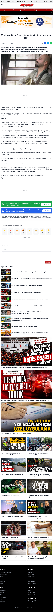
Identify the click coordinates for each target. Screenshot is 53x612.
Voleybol (2, 601)
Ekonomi (15, 10)
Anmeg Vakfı (3, 574)
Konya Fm (2, 581)
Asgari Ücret (31, 572)
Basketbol (2, 599)
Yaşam (42, 10)
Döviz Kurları (31, 574)
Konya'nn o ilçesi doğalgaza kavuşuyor (12, 13)
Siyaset (26, 10)
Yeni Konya (3, 579)
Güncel (9, 10)
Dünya (47, 10)
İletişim (29, 590)
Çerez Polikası (31, 592)
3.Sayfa (32, 10)
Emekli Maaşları (32, 581)
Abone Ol (47, 210)
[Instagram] (35, 601)
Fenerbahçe (3, 597)
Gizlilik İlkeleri (31, 595)
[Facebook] (28, 601)
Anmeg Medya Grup (5, 572)
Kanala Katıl (46, 204)
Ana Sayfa (3, 10)
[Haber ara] (52, 13)
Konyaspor (3, 590)
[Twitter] (32, 601)
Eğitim (37, 10)
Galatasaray (3, 595)
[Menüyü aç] (1, 5)
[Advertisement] (26, 95)
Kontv (1, 576)
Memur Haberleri (32, 579)
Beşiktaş (2, 592)
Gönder (48, 262)
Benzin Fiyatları (32, 583)
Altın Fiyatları (31, 576)
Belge (1, 583)
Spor (21, 10)
